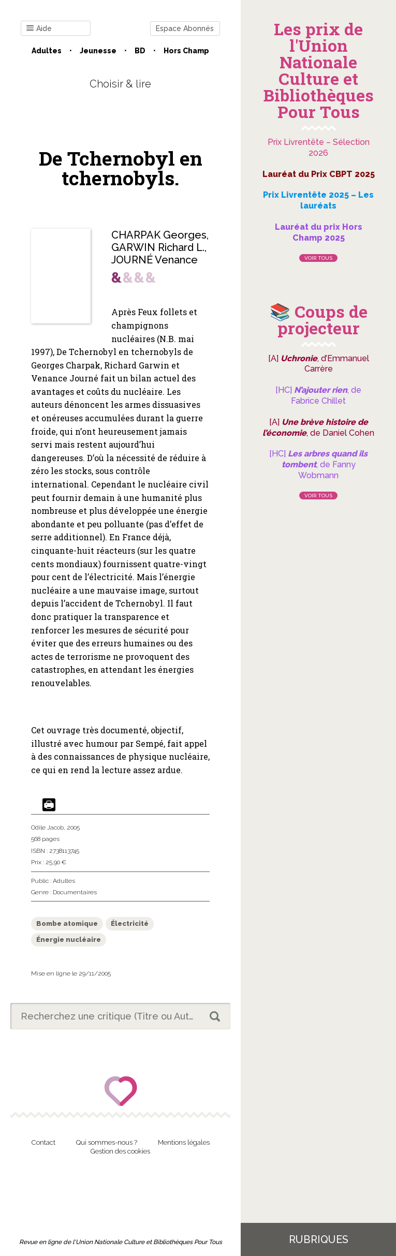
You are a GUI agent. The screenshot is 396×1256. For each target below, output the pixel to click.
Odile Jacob (47, 827)
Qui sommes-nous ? (106, 1142)
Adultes (47, 51)
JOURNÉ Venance (154, 260)
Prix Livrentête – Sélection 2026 (319, 147)
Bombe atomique (67, 923)
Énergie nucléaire (68, 939)
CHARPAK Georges (159, 235)
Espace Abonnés (185, 28)
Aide (39, 28)
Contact (43, 1142)
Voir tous (318, 258)
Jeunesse (98, 51)
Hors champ (186, 51)
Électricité (130, 923)
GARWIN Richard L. (157, 247)
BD (140, 51)
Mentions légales (184, 1142)
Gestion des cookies (120, 1151)
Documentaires (75, 892)
